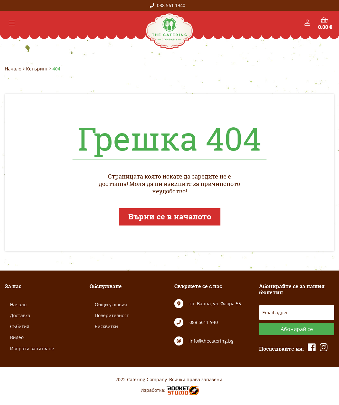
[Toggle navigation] (12, 23)
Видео (17, 337)
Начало (13, 69)
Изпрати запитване (32, 348)
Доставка (20, 315)
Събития (19, 326)
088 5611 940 (203, 322)
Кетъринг (37, 69)
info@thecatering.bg (211, 341)
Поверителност (112, 315)
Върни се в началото (169, 216)
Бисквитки (106, 326)
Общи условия (111, 304)
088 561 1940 (167, 5)
